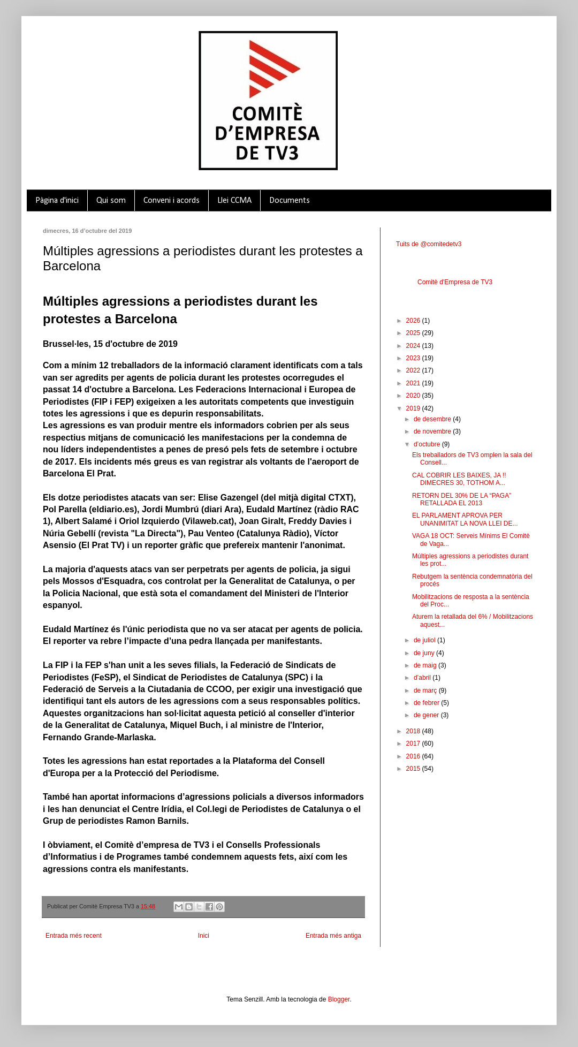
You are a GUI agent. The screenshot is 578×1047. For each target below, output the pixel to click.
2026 (414, 320)
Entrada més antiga (333, 935)
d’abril (423, 677)
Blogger (339, 999)
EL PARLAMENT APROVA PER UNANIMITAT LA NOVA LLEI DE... (465, 519)
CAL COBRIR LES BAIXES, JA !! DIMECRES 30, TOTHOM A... (459, 479)
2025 (414, 333)
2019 (414, 408)
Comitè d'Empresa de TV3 (454, 282)
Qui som (111, 200)
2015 (414, 768)
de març (426, 690)
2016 (414, 756)
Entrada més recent (73, 935)
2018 (414, 731)
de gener (427, 715)
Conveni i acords (171, 200)
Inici (203, 935)
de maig (426, 665)
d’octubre (428, 444)
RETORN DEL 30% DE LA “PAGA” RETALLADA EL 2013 (461, 499)
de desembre (433, 419)
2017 (414, 743)
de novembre (433, 431)
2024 (414, 346)
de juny (425, 653)
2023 (414, 358)
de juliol (425, 640)
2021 (414, 383)
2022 (414, 370)
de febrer (427, 703)
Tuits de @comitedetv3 (428, 244)
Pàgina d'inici (57, 200)
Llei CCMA (234, 200)
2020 (414, 395)
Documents (289, 200)
